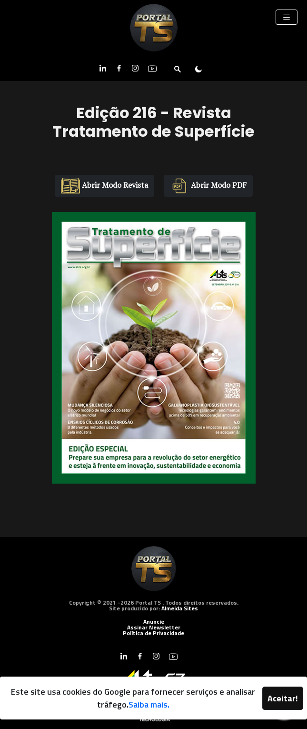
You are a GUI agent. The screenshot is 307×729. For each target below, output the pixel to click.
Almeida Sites (179, 608)
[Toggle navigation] (286, 17)
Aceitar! (282, 698)
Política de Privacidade (153, 633)
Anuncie (153, 621)
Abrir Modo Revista (104, 185)
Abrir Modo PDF (208, 185)
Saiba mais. (149, 704)
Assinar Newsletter (153, 627)
